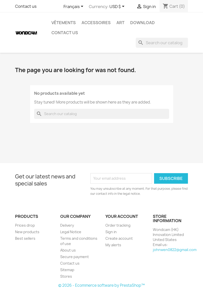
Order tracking (117, 225)
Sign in (111, 231)
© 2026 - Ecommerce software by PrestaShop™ (101, 285)
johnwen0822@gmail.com (174, 249)
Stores (66, 276)
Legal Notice (70, 231)
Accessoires (96, 22)
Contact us (26, 6)
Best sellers (25, 238)
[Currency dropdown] (117, 7)
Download (142, 22)
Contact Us (64, 32)
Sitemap (67, 269)
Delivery (67, 225)
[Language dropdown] (74, 7)
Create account (119, 238)
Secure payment (74, 256)
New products (27, 231)
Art (120, 22)
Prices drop (25, 225)
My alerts (113, 244)
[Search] (162, 43)
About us (68, 250)
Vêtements (63, 22)
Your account (121, 216)
